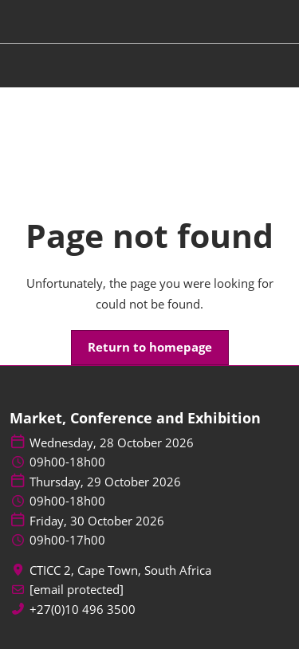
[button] (150, 347)
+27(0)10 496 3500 (83, 609)
